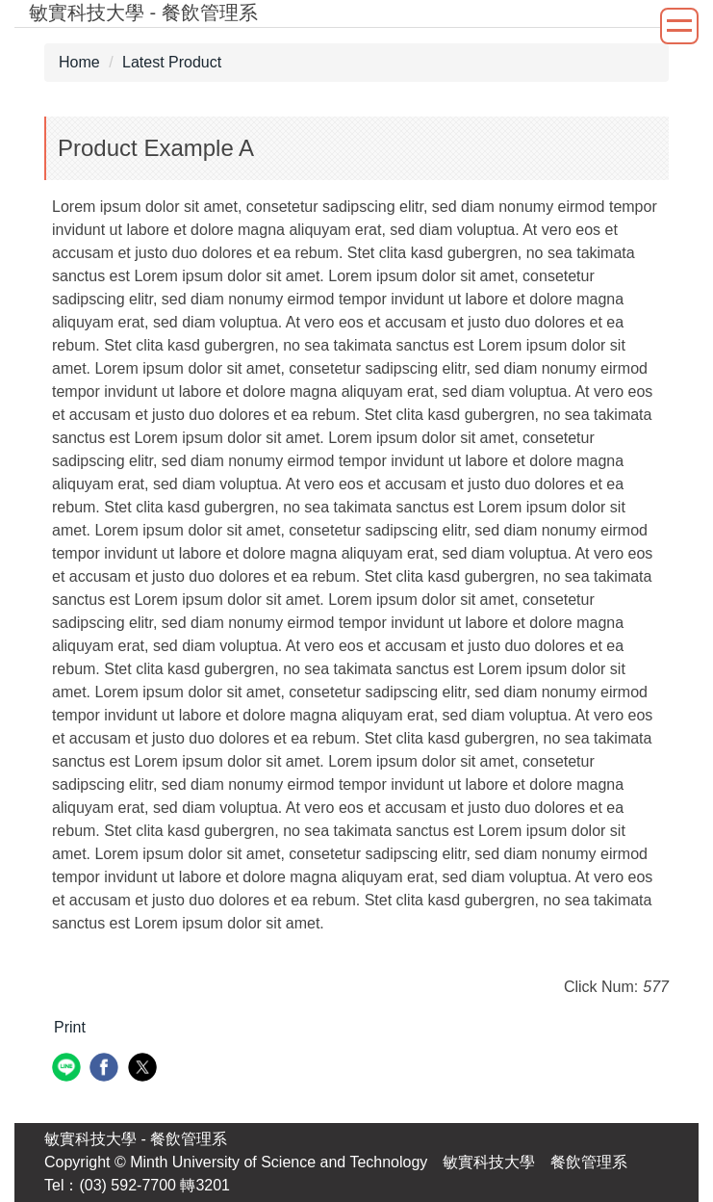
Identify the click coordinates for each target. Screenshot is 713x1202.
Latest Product (171, 62)
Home (79, 62)
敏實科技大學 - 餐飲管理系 (135, 1139)
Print (70, 1027)
